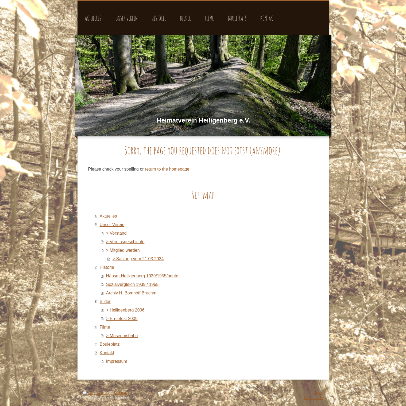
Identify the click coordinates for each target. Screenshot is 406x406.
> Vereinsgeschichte (125, 241)
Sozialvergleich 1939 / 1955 (132, 284)
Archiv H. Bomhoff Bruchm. (132, 293)
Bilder (105, 301)
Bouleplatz (110, 344)
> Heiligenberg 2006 (125, 310)
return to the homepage (167, 169)
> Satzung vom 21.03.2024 (138, 259)
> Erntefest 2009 (122, 318)
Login (318, 393)
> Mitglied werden (123, 250)
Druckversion (97, 393)
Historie (107, 267)
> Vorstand (116, 233)
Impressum (116, 361)
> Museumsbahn (122, 335)
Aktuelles (108, 216)
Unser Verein (112, 224)
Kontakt (107, 352)
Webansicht (313, 398)
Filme (105, 327)
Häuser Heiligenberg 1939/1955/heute (142, 276)
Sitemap (120, 393)
